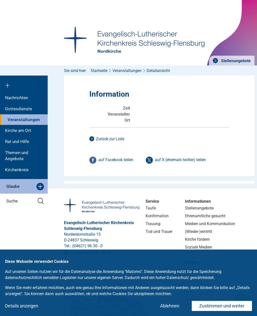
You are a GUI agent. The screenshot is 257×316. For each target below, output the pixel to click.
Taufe (151, 208)
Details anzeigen (21, 305)
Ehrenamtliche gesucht (205, 216)
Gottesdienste (18, 108)
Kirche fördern (197, 239)
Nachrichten (16, 97)
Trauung (153, 223)
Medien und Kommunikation (210, 223)
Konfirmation (157, 216)
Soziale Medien (198, 247)
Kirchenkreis (17, 169)
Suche (25, 201)
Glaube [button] (25, 186)
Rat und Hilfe (17, 141)
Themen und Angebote (16, 155)
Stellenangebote (235, 60)
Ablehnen (169, 305)
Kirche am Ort (18, 130)
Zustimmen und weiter (221, 305)
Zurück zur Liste (110, 138)
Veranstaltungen (24, 119)
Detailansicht (158, 70)
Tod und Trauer (159, 231)
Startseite (99, 70)
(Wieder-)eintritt (198, 231)
